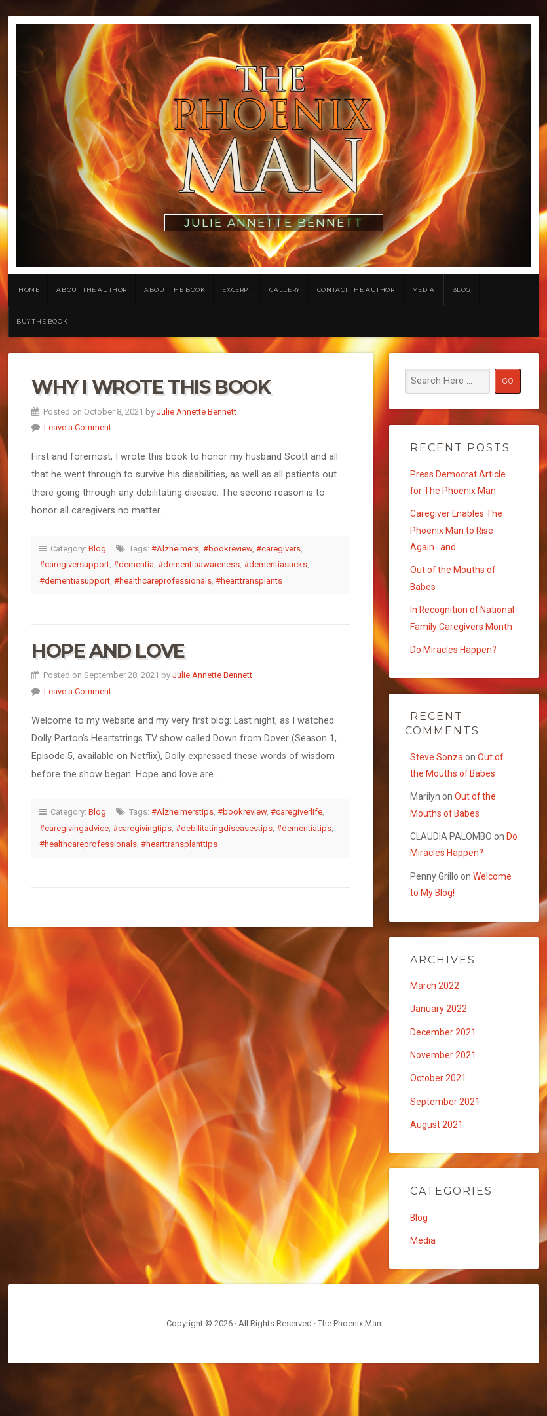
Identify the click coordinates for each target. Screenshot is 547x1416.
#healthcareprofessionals (163, 581)
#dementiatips (303, 828)
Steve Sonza (437, 788)
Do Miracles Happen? (455, 680)
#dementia (133, 564)
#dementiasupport (74, 581)
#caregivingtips (142, 828)
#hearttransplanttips (179, 844)
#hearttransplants (249, 581)
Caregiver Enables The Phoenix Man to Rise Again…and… (457, 535)
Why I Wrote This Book (151, 386)
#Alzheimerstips (182, 812)
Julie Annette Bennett (196, 412)
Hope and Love (108, 650)
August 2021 (437, 1174)
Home (28, 289)
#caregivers (278, 548)
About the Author (91, 289)
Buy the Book (41, 321)
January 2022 (439, 1052)
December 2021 (444, 1077)
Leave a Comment (77, 427)
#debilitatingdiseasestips (224, 828)
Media (423, 289)
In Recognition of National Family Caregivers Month (447, 637)
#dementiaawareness (199, 564)
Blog (461, 289)
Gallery (284, 289)
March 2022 (435, 1028)
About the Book (174, 289)
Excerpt (237, 289)
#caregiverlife (296, 812)
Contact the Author (356, 289)
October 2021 (439, 1125)
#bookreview (227, 548)
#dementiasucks (275, 564)
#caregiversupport (74, 564)
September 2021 (445, 1150)
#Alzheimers (175, 548)
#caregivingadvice (74, 828)
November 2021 (444, 1101)
